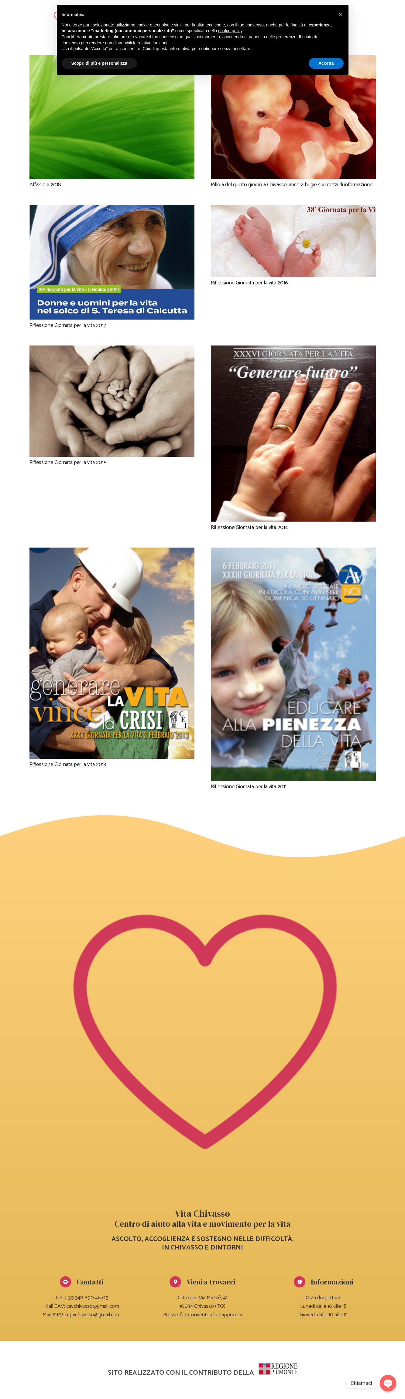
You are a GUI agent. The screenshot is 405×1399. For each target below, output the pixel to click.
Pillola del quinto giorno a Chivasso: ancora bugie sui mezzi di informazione (291, 184)
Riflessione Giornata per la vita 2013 (67, 764)
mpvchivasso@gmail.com (93, 1314)
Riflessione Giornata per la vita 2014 (249, 527)
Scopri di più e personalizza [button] (99, 63)
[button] (340, 14)
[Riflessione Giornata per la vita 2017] (111, 209)
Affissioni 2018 (45, 184)
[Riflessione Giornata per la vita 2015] (111, 349)
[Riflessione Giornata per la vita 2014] (293, 349)
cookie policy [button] (230, 30)
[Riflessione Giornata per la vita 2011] (293, 551)
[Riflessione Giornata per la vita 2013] (111, 551)
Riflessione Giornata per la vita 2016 (249, 282)
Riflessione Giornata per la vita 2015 (68, 462)
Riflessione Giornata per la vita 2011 (249, 786)
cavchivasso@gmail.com (92, 1306)
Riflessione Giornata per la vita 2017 (67, 325)
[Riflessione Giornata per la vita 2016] (293, 209)
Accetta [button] (326, 63)
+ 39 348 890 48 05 (86, 1297)
